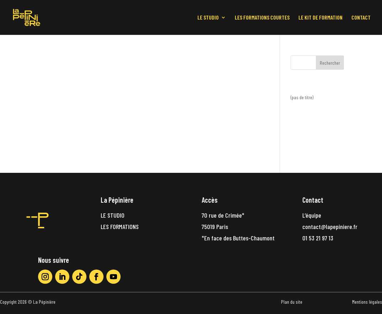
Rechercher (330, 63)
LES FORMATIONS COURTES (262, 18)
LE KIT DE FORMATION (320, 18)
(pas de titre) (302, 97)
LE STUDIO (208, 18)
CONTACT (361, 18)
